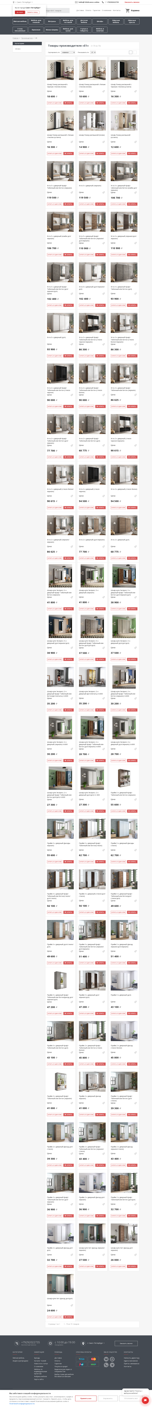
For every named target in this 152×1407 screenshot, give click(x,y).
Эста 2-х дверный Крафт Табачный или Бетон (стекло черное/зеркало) (90, 339)
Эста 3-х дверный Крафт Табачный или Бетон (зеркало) (59, 186)
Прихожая (36, 30)
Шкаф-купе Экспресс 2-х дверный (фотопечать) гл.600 (91, 692)
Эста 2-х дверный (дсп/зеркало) (92, 540)
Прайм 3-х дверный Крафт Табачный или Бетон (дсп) (57, 1046)
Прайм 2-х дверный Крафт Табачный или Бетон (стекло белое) (90, 1047)
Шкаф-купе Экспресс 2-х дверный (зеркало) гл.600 (57, 743)
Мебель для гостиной (68, 21)
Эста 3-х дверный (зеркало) (90, 185)
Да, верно (20, 12)
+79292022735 (113, 2)
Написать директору (131, 1358)
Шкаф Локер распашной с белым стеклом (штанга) (60, 136)
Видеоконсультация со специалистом (63, 1370)
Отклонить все (131, 1398)
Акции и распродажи (20, 1361)
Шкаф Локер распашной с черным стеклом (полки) (57, 85)
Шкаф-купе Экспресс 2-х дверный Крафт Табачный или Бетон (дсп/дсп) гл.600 (59, 794)
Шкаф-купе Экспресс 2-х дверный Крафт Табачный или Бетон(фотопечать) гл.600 (59, 693)
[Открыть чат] (145, 1400)
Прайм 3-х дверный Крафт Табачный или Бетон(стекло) (90, 844)
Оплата (88, 10)
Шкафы (100, 21)
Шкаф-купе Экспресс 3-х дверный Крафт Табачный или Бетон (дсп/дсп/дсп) (91, 643)
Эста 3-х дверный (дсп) (56, 337)
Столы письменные (20, 30)
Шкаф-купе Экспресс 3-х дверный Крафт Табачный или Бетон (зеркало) (59, 592)
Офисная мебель (116, 21)
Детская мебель (84, 21)
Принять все (85, 1398)
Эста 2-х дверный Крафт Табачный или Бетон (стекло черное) (58, 390)
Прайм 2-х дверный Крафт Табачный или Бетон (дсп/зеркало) (57, 1199)
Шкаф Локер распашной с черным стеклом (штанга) (121, 85)
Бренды (37, 1358)
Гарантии (96, 10)
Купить (69, 103)
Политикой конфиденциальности (21, 1404)
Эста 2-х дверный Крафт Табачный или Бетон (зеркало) (123, 389)
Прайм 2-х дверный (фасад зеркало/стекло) (122, 1148)
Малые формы (52, 30)
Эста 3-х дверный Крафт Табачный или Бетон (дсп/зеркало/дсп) (57, 289)
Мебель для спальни (36, 21)
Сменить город (32, 12)
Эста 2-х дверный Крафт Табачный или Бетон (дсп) (89, 439)
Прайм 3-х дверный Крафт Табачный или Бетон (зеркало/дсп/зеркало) (91, 946)
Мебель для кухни (68, 30)
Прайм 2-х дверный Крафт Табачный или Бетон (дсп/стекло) (121, 1098)
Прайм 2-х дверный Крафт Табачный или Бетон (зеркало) (59, 1097)
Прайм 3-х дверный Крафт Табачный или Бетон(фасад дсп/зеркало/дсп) (60, 997)
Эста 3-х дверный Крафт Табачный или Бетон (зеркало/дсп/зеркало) (91, 238)
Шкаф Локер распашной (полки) (92, 135)
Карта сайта (38, 1379)
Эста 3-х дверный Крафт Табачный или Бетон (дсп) (121, 288)
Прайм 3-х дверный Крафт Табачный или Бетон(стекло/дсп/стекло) (58, 896)
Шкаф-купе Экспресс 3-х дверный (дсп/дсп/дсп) (120, 642)
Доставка (80, 10)
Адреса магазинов (131, 1361)
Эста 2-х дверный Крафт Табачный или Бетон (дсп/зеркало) (57, 440)
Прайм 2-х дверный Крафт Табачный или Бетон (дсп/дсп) (123, 1198)
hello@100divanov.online (89, 2)
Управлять (108, 1398)
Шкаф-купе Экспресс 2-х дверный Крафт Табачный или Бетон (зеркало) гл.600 (123, 693)
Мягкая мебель (20, 21)
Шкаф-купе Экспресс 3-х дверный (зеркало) (88, 591)
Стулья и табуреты (84, 30)
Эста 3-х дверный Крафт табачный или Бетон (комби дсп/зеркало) (124, 187)
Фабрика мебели (40, 1376)
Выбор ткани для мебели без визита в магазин (64, 1375)
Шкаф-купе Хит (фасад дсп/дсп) (59, 1298)
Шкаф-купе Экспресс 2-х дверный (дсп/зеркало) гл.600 (123, 743)
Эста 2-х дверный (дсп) (120, 540)
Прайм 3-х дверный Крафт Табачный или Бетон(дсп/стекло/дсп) (121, 896)
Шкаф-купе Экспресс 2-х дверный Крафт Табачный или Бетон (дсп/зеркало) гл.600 (91, 744)
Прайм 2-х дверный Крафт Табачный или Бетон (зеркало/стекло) (91, 1149)
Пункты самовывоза (131, 1364)
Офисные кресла (132, 21)
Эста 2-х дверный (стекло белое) (124, 489)
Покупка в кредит (61, 1366)
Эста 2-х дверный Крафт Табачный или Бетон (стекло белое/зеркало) (122, 339)
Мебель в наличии (100, 30)
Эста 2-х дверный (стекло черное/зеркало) (121, 439)
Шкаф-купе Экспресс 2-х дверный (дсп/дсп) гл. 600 (89, 793)
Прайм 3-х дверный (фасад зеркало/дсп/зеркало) (122, 945)
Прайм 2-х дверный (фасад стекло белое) (122, 1046)
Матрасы (52, 21)
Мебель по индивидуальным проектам (40, 1371)
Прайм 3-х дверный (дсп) (121, 995)
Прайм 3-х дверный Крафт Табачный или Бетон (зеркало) (123, 793)
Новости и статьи (41, 1364)
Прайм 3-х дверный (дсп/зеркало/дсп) (89, 996)
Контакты (117, 10)
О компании (106, 10)
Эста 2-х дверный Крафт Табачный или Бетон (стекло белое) (90, 390)
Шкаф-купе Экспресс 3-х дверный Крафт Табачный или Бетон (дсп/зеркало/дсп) (123, 592)
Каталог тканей (40, 1361)
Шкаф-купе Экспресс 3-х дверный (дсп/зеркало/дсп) (58, 642)
